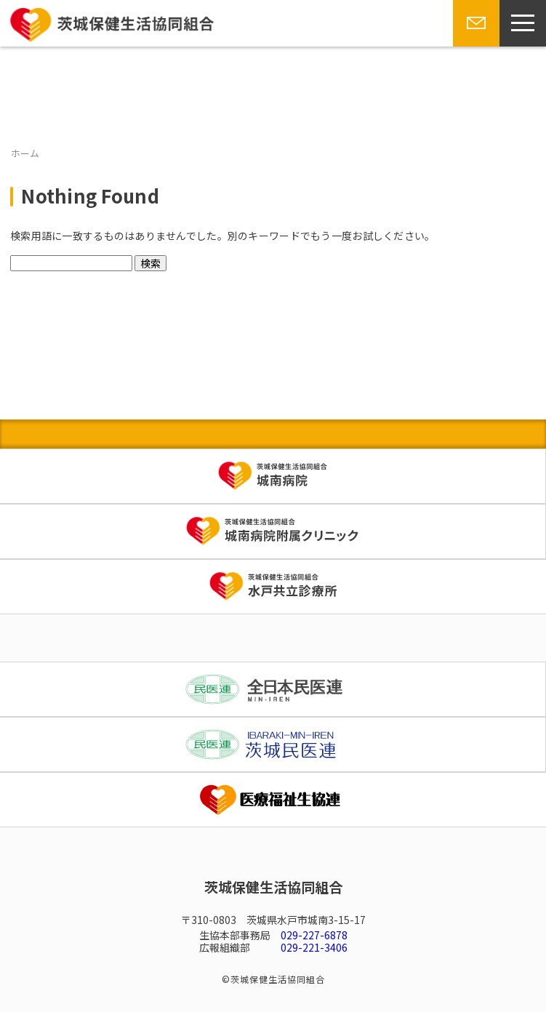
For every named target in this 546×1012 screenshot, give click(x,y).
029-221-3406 (314, 947)
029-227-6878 (314, 935)
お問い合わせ (475, 46)
